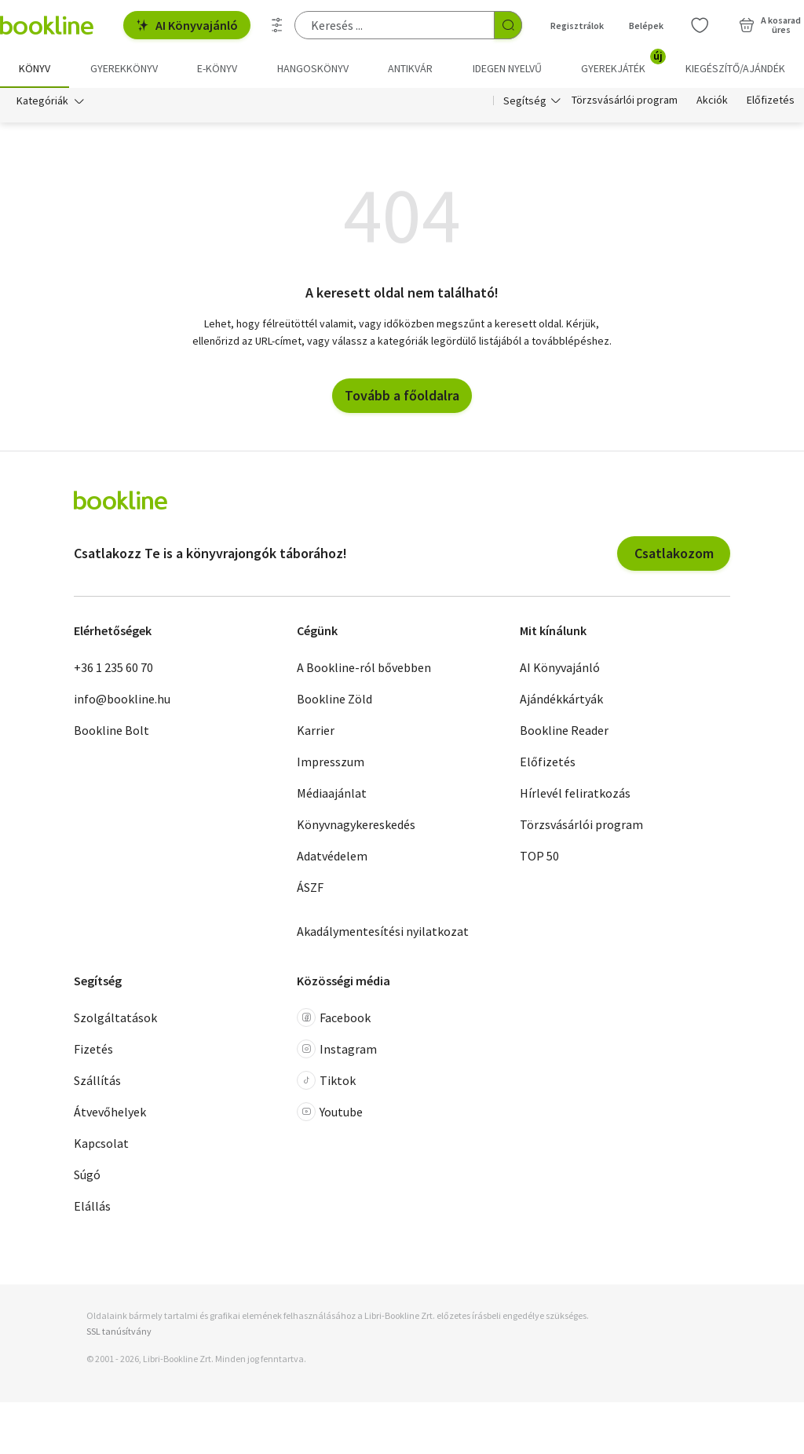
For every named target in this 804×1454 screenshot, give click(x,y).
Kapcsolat (101, 1144)
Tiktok (326, 1081)
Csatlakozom (674, 553)
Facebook (334, 1018)
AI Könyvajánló (187, 25)
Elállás (92, 1207)
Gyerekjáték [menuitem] (622, 62)
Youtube (330, 1112)
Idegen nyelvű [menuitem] (507, 68)
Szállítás (97, 1081)
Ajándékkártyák (561, 699)
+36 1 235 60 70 (113, 667)
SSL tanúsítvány (119, 1331)
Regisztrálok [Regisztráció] (577, 25)
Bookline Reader (564, 730)
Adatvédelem (332, 856)
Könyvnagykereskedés (356, 824)
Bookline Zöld (334, 699)
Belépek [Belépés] (646, 25)
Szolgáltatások (115, 1018)
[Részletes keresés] (277, 25)
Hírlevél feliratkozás (575, 793)
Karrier (315, 730)
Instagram (337, 1049)
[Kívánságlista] (699, 25)
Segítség (524, 100)
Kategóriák (42, 100)
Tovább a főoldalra (402, 395)
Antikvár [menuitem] (410, 68)
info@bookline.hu (122, 699)
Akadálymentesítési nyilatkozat (383, 931)
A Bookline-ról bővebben (364, 667)
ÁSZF (310, 887)
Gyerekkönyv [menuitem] (124, 68)
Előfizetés (771, 100)
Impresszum (330, 761)
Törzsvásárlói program (625, 100)
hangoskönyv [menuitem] (313, 68)
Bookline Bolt (111, 730)
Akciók (712, 100)
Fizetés (93, 1050)
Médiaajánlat (332, 793)
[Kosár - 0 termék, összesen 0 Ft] (770, 25)
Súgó (87, 1175)
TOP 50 (539, 856)
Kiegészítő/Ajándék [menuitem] (735, 68)
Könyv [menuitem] (34, 68)
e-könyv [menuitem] (217, 68)
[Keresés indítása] (508, 25)
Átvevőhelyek (110, 1112)
